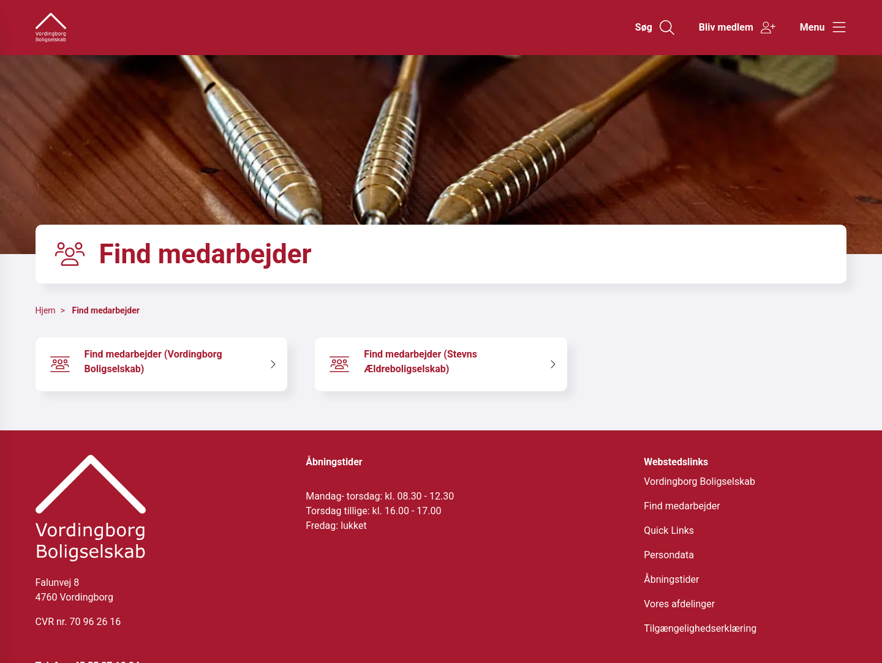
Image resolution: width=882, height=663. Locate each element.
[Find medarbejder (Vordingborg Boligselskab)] (162, 364)
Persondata (669, 555)
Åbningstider (671, 579)
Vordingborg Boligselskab (699, 481)
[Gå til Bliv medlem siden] (737, 27)
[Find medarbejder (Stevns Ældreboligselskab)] (441, 364)
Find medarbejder (105, 310)
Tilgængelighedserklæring (700, 628)
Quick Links (669, 530)
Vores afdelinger (679, 604)
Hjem (46, 310)
